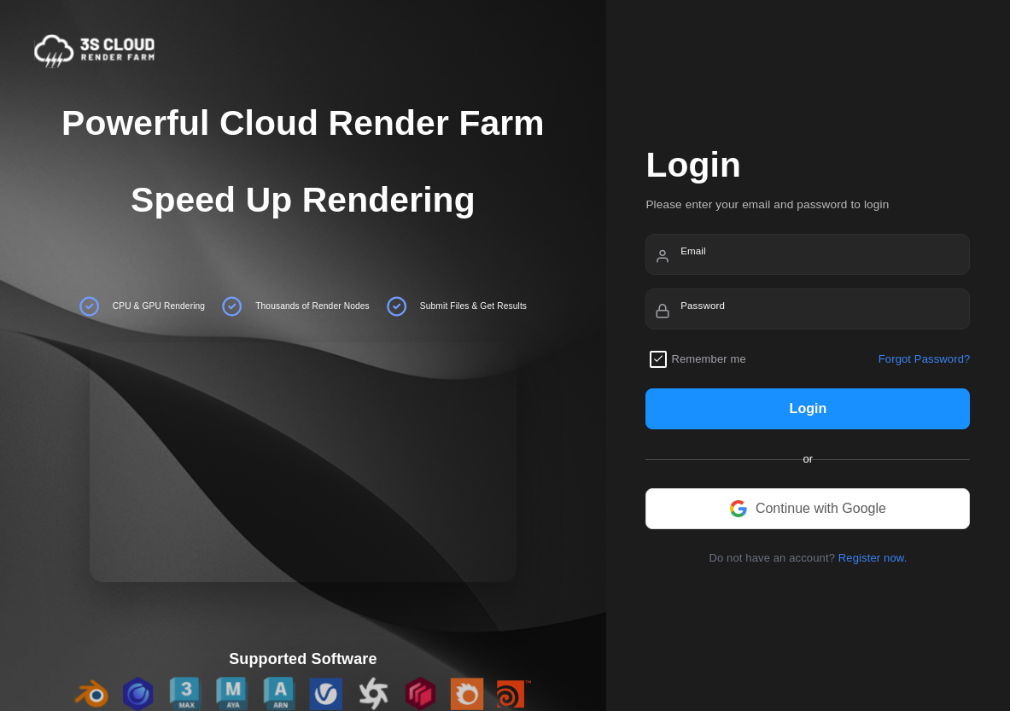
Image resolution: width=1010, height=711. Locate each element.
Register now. (873, 557)
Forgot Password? (925, 359)
